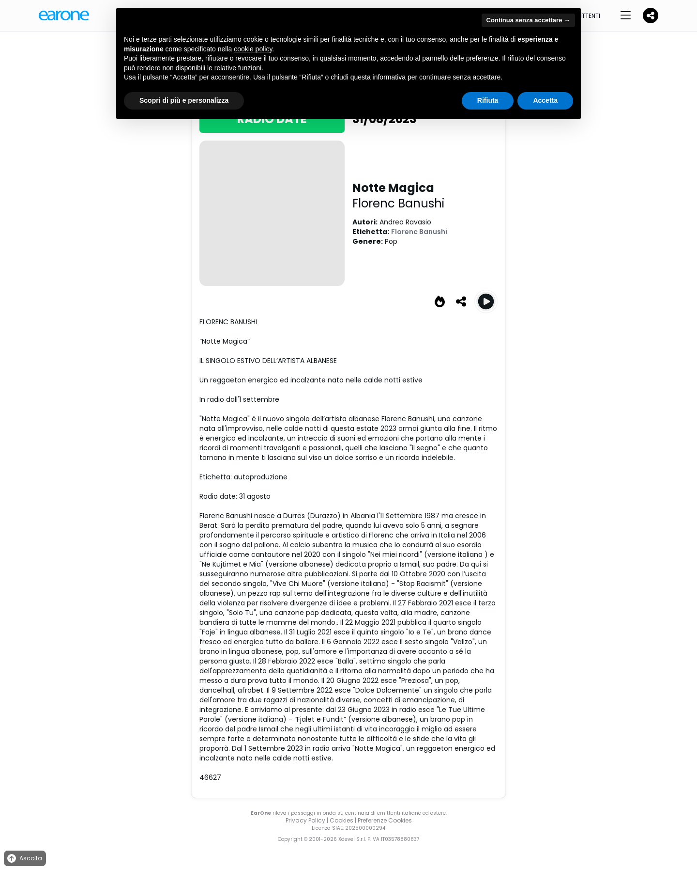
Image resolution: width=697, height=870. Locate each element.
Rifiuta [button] (488, 100)
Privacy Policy (305, 820)
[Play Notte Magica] (486, 301)
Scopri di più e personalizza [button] (183, 100)
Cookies (341, 820)
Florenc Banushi (398, 203)
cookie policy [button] (253, 49)
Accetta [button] (545, 100)
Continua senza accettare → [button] (528, 20)
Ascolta (24, 859)
